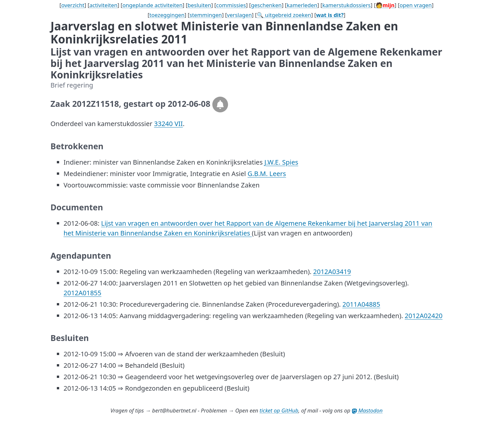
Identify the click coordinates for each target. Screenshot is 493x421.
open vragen (416, 5)
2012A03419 (332, 271)
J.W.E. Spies (281, 162)
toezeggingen (167, 15)
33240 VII (168, 123)
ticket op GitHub (279, 410)
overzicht (72, 5)
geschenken (266, 5)
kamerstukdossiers (346, 5)
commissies (231, 5)
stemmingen (205, 15)
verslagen (239, 15)
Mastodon (367, 410)
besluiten (199, 5)
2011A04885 (361, 304)
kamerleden (302, 5)
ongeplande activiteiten (153, 5)
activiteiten (104, 5)
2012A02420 (424, 315)
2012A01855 (83, 292)
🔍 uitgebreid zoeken (284, 15)
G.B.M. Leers (267, 173)
